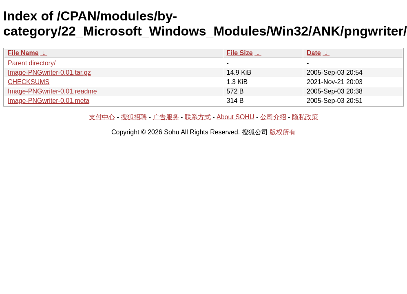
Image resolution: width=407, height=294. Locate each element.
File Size (240, 52)
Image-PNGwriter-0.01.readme (52, 91)
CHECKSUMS (28, 81)
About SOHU (235, 117)
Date (314, 52)
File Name (23, 52)
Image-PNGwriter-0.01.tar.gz (49, 72)
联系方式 (198, 117)
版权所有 (283, 132)
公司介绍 (273, 117)
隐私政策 (305, 117)
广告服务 (166, 117)
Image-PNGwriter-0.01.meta (48, 100)
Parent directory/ (31, 63)
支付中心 (102, 117)
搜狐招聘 (134, 117)
